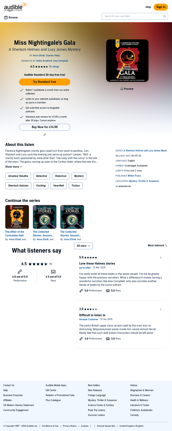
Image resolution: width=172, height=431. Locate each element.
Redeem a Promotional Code (60, 395)
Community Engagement (15, 410)
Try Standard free (44, 82)
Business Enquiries (13, 395)
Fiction (76, 185)
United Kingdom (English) (131, 426)
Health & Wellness (139, 400)
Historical (60, 176)
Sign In (160, 7)
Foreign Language (97, 395)
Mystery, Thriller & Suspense (102, 400)
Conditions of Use (50, 426)
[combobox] (135, 16)
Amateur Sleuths (18, 176)
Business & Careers (140, 395)
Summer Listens (96, 415)
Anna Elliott (15, 239)
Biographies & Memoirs (142, 390)
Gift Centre (51, 390)
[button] (44, 134)
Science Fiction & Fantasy (101, 405)
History (133, 385)
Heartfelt (58, 185)
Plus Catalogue (53, 400)
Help (148, 7)
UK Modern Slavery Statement (18, 405)
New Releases (95, 390)
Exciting (40, 185)
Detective (41, 176)
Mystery (79, 176)
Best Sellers (94, 385)
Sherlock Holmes (18, 185)
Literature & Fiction (139, 405)
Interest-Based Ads (106, 426)
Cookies (85, 426)
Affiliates (7, 400)
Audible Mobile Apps (56, 385)
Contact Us (8, 385)
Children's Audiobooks (141, 410)
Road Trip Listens (96, 410)
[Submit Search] (165, 16)
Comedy (134, 415)
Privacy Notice (70, 426)
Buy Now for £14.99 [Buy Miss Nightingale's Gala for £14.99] (45, 127)
